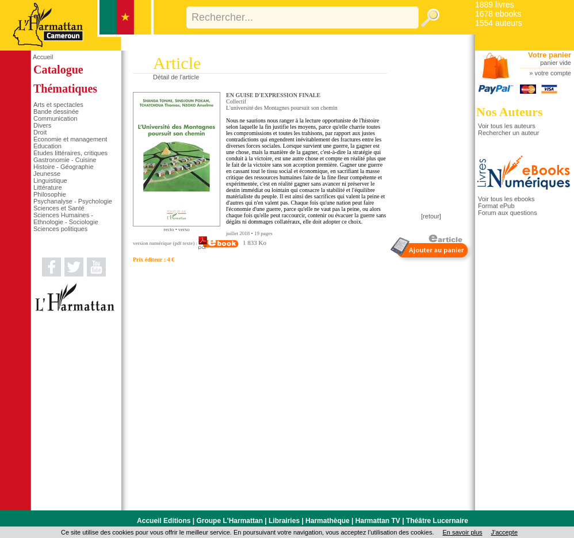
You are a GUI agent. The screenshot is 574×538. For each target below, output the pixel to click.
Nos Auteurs (509, 112)
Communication (55, 118)
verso (184, 229)
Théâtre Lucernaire (437, 521)
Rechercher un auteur (508, 132)
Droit (40, 132)
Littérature (47, 187)
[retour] (431, 216)
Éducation (47, 146)
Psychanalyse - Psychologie (72, 201)
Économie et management (70, 139)
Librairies (284, 521)
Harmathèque (327, 521)
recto (168, 229)
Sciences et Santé (59, 208)
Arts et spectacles (58, 104)
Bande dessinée (56, 111)
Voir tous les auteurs (506, 125)
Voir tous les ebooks (506, 198)
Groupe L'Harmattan (229, 521)
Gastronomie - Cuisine (64, 159)
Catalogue (58, 69)
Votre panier (549, 55)
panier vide (555, 62)
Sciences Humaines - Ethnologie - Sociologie (65, 218)
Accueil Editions (163, 521)
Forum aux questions (507, 212)
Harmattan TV (377, 521)
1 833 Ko (232, 242)
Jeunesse (46, 173)
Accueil (43, 56)
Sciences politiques (60, 228)
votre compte (552, 73)
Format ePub (496, 205)
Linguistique (50, 180)
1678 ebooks (498, 13)
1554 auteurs (498, 23)
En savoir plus (462, 532)
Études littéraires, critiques (70, 152)
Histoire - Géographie (63, 166)
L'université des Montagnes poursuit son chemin (282, 108)
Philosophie (49, 194)
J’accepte (504, 532)
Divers (42, 125)
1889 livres (494, 4)
